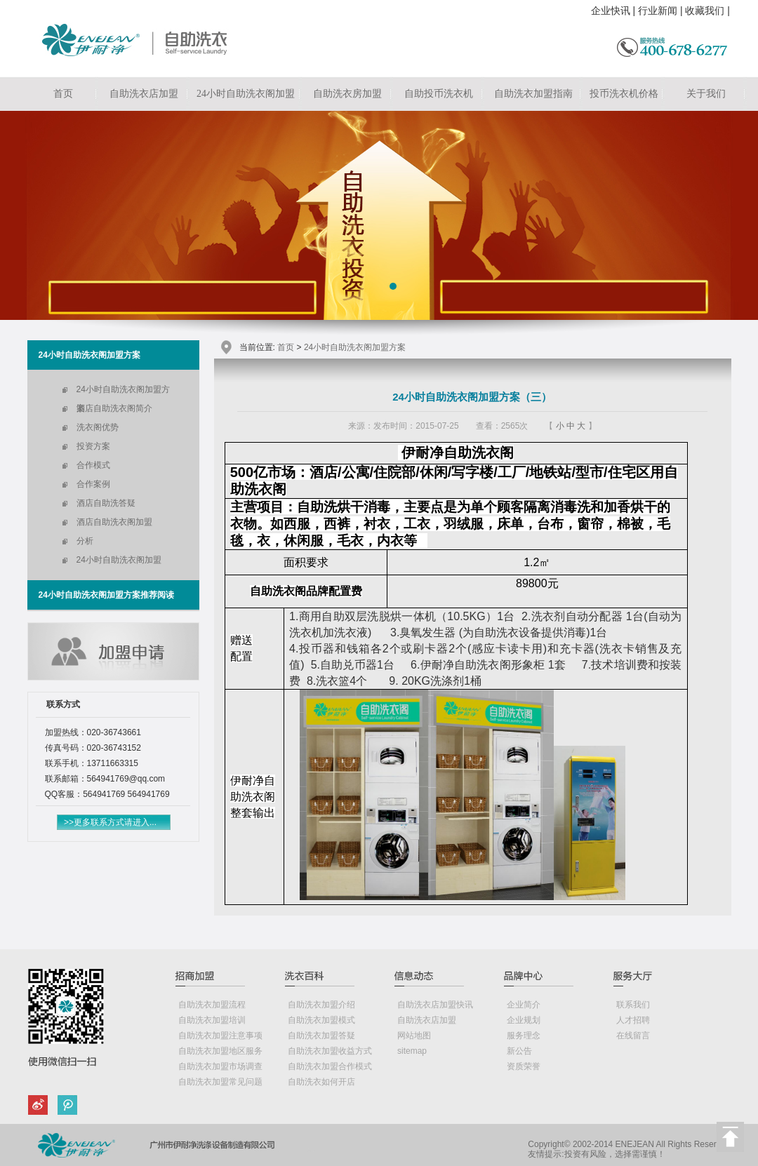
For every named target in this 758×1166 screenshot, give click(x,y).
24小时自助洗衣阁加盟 (246, 93)
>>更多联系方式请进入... (110, 822)
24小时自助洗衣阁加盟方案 (123, 391)
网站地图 (414, 1035)
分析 (85, 541)
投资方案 (93, 446)
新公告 (519, 1051)
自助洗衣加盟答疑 (321, 1035)
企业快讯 (610, 10)
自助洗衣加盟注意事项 (220, 1035)
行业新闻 (657, 10)
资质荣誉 (523, 1066)
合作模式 (93, 465)
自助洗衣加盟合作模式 (330, 1066)
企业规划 (523, 1020)
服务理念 (523, 1035)
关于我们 (706, 93)
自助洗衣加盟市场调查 (220, 1066)
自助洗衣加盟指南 (533, 93)
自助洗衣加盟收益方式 (330, 1051)
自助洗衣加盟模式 (321, 1020)
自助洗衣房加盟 (347, 93)
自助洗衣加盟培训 (212, 1020)
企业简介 (523, 1005)
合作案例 (93, 484)
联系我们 (633, 1005)
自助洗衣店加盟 (143, 93)
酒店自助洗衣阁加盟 (114, 522)
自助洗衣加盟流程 (212, 1005)
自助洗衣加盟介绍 (321, 1005)
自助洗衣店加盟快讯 (435, 1005)
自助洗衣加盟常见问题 (220, 1082)
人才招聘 (633, 1020)
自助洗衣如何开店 (321, 1082)
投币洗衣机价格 (624, 93)
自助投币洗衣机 (438, 93)
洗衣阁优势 (98, 427)
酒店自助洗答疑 (106, 503)
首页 (63, 93)
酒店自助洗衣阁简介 (114, 408)
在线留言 (633, 1035)
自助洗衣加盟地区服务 (220, 1051)
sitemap (412, 1051)
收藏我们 (704, 10)
